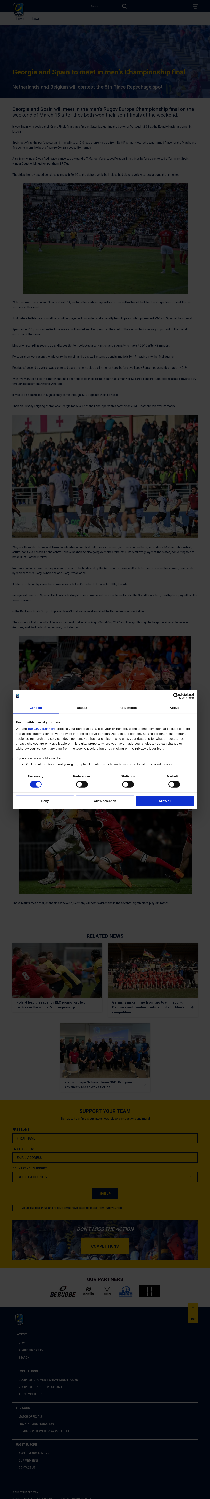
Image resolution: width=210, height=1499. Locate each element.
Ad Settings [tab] (128, 707)
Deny (45, 801)
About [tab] (174, 707)
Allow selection (105, 801)
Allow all (165, 801)
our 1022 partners (41, 728)
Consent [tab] (36, 707)
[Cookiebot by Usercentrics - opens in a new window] (176, 696)
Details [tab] (82, 707)
